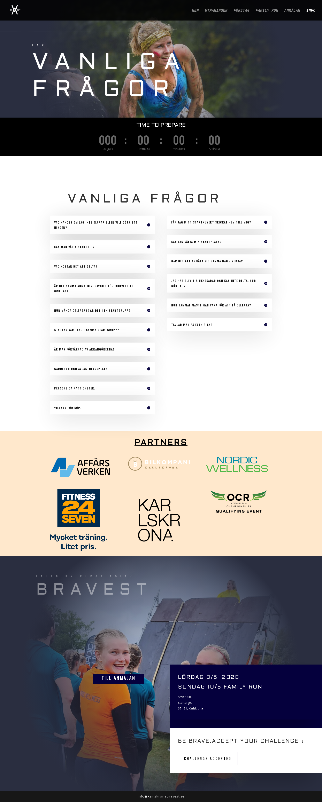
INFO (310, 11)
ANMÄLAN (292, 11)
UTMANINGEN (216, 11)
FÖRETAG (242, 11)
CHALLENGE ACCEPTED (208, 758)
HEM (195, 11)
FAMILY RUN (267, 11)
